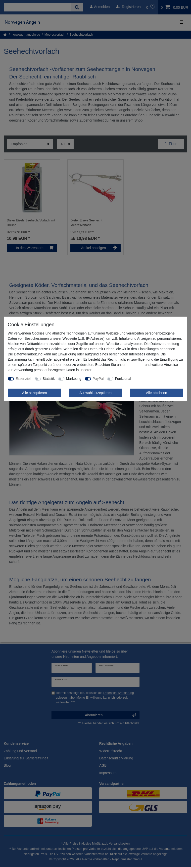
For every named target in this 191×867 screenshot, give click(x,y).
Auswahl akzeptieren (95, 393)
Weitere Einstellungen (151, 379)
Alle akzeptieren (34, 393)
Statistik (49, 379)
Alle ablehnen (156, 393)
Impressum (135, 365)
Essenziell (23, 379)
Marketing (73, 379)
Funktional (123, 379)
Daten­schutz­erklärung (109, 370)
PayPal (98, 379)
